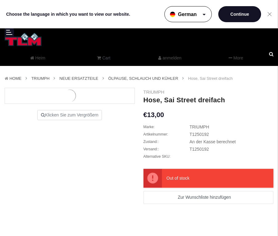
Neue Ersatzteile (78, 78)
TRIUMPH (40, 78)
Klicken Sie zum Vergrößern (70, 114)
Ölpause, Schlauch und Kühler (143, 78)
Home (16, 78)
